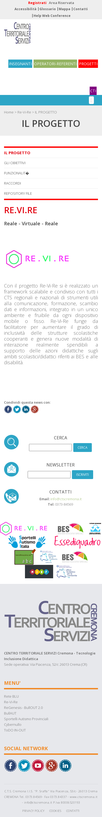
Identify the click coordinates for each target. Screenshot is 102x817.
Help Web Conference (52, 15)
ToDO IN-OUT (15, 730)
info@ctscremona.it (66, 498)
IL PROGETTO (46, 112)
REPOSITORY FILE (18, 193)
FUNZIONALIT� (16, 173)
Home (9, 112)
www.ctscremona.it (84, 797)
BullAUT (10, 713)
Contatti (80, 9)
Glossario (47, 9)
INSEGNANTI (20, 63)
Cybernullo (12, 724)
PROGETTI (88, 63)
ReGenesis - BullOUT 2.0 (23, 707)
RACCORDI (12, 183)
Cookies (55, 811)
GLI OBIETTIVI (15, 162)
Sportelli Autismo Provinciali (26, 718)
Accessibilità (25, 9)
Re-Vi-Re (24, 112)
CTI (93, 90)
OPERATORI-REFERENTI (55, 63)
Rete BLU (11, 696)
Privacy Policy (33, 811)
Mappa (64, 9)
